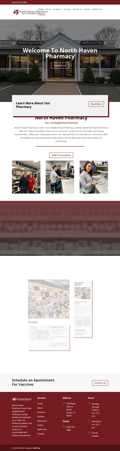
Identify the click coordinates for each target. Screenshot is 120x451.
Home (41, 9)
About (48, 9)
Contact (42, 15)
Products (57, 9)
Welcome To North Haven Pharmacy (60, 53)
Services (67, 9)
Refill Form (97, 9)
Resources (77, 9)
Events (87, 9)
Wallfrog (36, 448)
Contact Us (60, 65)
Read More (96, 104)
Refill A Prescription (61, 155)
